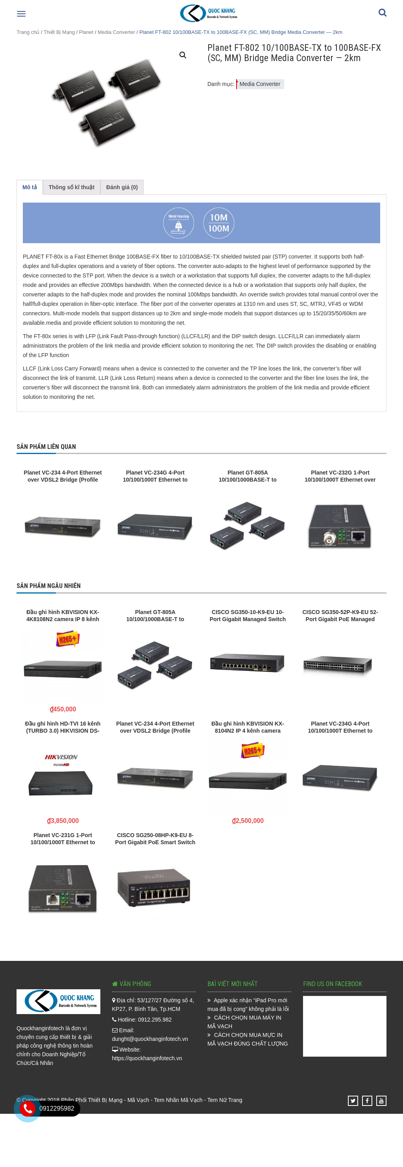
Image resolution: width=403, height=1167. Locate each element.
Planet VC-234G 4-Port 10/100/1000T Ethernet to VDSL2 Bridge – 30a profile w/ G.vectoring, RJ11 (155, 476)
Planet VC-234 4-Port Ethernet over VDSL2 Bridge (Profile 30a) (63, 476)
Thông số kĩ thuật (71, 187)
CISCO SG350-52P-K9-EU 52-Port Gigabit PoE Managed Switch (340, 615)
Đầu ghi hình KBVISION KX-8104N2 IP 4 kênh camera (247, 727)
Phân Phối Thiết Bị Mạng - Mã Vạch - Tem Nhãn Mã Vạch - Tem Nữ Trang (151, 1100)
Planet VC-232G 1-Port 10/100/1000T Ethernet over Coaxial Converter (340, 476)
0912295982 (56, 1108)
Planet (86, 32)
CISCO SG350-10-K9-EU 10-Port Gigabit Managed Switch (248, 615)
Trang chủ (28, 32)
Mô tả (29, 187)
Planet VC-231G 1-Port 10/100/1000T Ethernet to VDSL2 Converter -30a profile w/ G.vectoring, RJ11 (63, 838)
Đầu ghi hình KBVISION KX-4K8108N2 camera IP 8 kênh (62, 615)
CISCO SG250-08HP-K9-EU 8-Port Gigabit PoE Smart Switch (155, 838)
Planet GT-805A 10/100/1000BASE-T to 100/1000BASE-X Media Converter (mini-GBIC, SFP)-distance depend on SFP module (248, 476)
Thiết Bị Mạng (59, 32)
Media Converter (116, 32)
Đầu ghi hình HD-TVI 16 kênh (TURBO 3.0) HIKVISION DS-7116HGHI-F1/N (63, 727)
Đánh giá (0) (122, 187)
